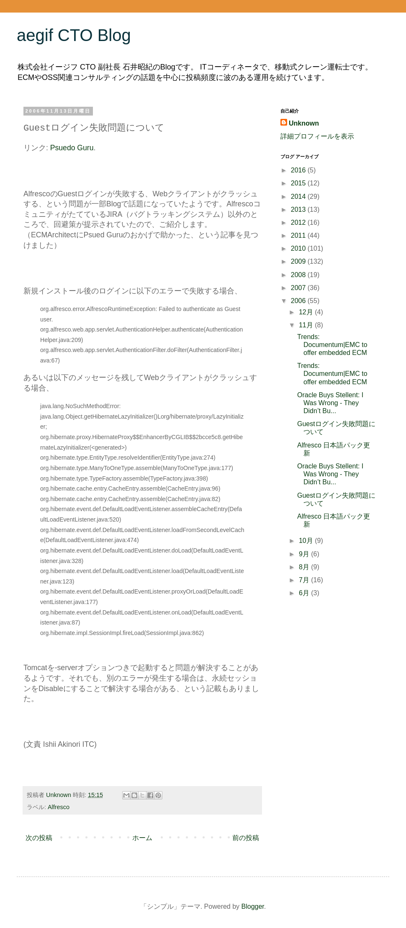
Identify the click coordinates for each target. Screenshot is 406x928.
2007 (299, 287)
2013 (299, 209)
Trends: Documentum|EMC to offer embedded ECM (332, 344)
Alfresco (58, 807)
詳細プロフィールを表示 (317, 136)
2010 (299, 248)
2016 (299, 170)
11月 (307, 325)
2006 (299, 300)
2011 (299, 235)
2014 (299, 196)
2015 (299, 183)
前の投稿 (245, 837)
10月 (307, 540)
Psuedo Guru (72, 148)
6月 (305, 592)
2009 (299, 261)
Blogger (253, 906)
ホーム (142, 837)
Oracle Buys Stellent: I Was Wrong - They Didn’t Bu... (330, 402)
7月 (305, 580)
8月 (305, 567)
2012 (299, 222)
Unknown (304, 123)
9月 (305, 554)
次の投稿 (39, 837)
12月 (307, 312)
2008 (299, 274)
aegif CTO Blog (74, 35)
